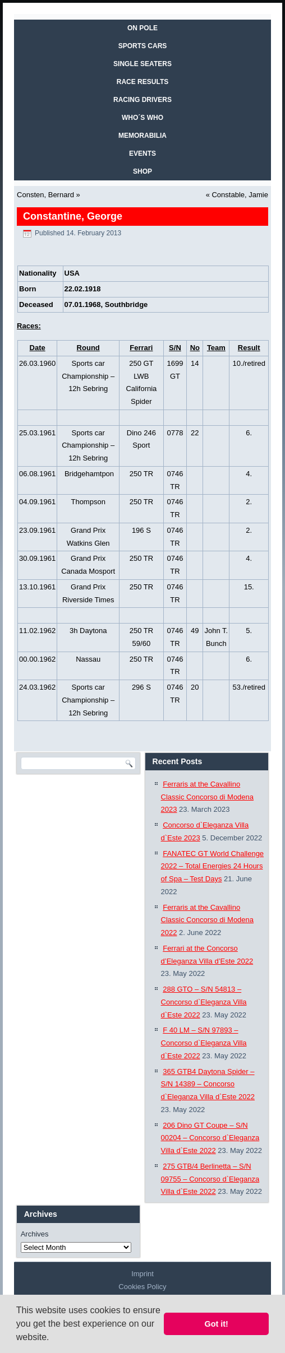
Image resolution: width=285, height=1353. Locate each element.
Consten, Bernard (45, 194)
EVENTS (142, 153)
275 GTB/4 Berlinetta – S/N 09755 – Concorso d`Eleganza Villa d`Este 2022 (210, 1179)
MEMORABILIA (142, 136)
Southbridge (126, 304)
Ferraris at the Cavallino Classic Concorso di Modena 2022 (207, 920)
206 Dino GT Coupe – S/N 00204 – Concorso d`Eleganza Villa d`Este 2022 (210, 1138)
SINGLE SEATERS (142, 64)
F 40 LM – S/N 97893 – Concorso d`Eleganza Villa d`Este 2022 (204, 1043)
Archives (35, 1234)
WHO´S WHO (142, 118)
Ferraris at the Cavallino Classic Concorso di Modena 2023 (207, 797)
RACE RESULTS (142, 82)
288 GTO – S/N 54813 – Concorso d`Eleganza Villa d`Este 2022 (204, 1002)
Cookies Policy (142, 1286)
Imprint (142, 1274)
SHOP (142, 171)
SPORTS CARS (142, 46)
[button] (53, 1338)
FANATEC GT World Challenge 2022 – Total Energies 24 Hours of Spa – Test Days (212, 866)
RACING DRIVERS (142, 100)
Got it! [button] (216, 1323)
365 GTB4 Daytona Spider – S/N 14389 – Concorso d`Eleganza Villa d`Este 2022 (208, 1084)
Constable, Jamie (240, 194)
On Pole (142, 28)
